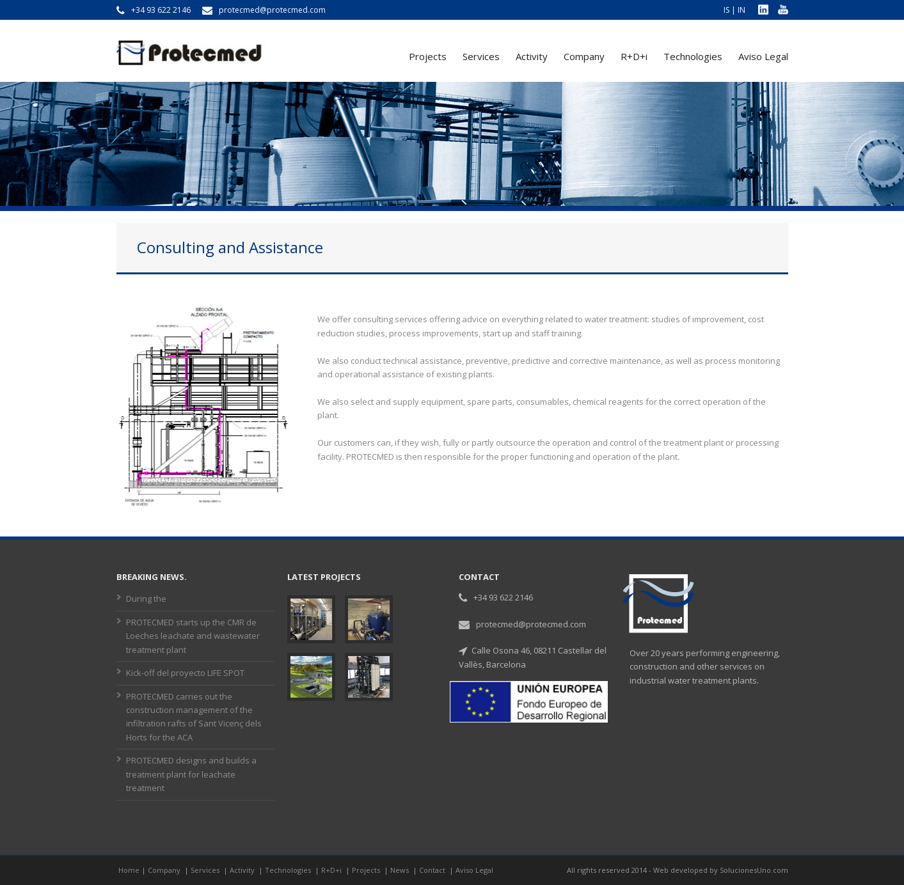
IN (741, 9)
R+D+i (634, 56)
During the (146, 598)
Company (584, 56)
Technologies (692, 56)
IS (726, 9)
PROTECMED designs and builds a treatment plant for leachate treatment (191, 774)
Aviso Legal (763, 56)
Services (481, 56)
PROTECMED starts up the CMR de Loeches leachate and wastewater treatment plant (193, 635)
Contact (433, 870)
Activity (532, 56)
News (400, 870)
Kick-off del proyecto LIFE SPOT (185, 672)
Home (128, 870)
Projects (428, 56)
